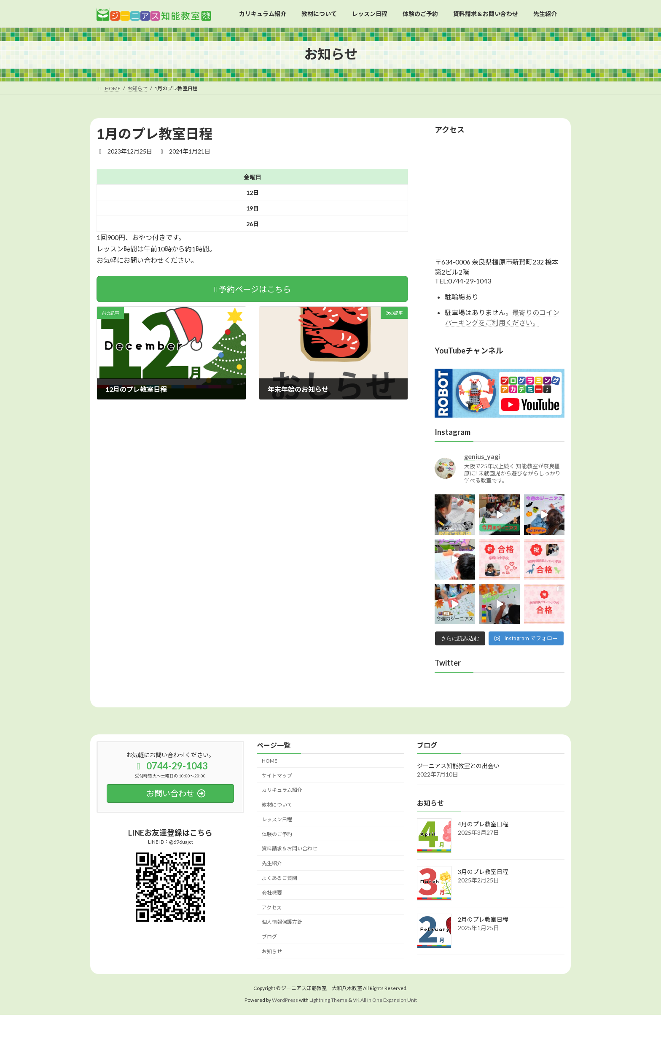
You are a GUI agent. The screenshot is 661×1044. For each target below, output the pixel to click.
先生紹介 (272, 863)
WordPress (285, 1000)
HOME (269, 761)
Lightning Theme (328, 1000)
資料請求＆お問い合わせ (289, 849)
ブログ (269, 936)
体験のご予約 (277, 834)
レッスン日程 (277, 819)
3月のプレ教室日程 (483, 871)
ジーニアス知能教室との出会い (458, 766)
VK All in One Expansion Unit (385, 1000)
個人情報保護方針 (282, 922)
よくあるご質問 (279, 878)
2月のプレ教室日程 (483, 919)
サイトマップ (277, 775)
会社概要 (272, 893)
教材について (277, 804)
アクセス (272, 907)
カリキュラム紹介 (282, 790)
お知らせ (272, 951)
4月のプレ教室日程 (483, 824)
